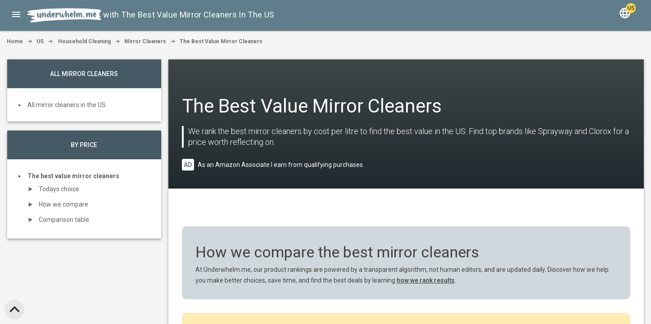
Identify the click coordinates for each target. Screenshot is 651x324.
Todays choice (59, 189)
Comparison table (64, 219)
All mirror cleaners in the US (66, 104)
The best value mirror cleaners (73, 176)
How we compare (63, 204)
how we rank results (426, 280)
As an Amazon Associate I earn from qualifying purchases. (281, 164)
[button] (16, 14)
